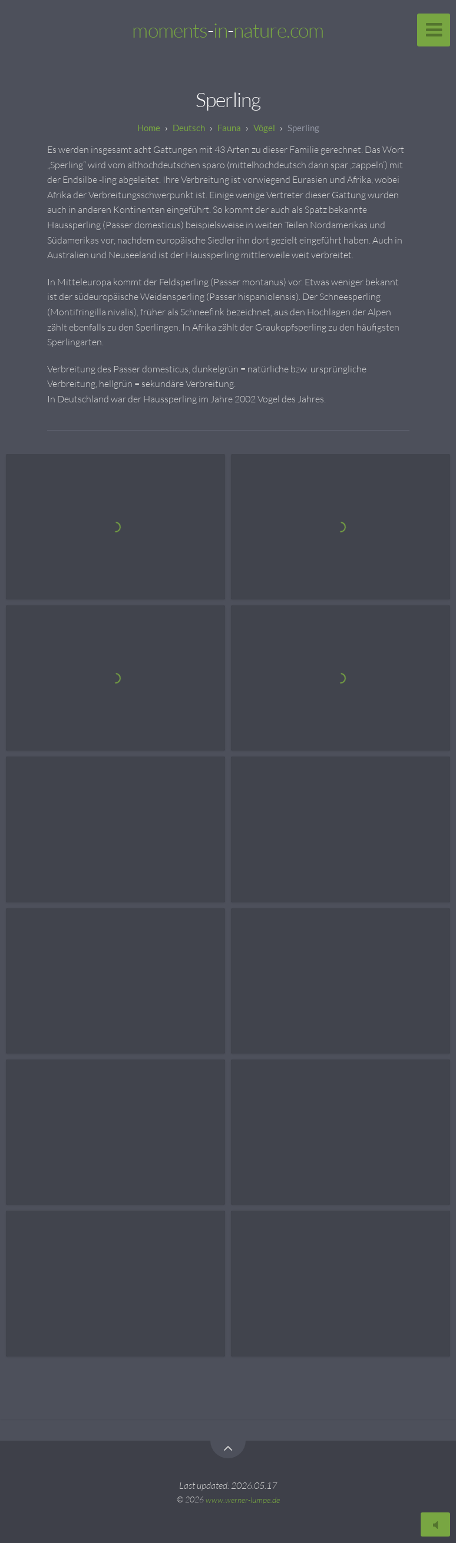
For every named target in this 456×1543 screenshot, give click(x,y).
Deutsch (189, 127)
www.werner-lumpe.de (243, 1499)
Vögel (264, 127)
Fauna (229, 127)
